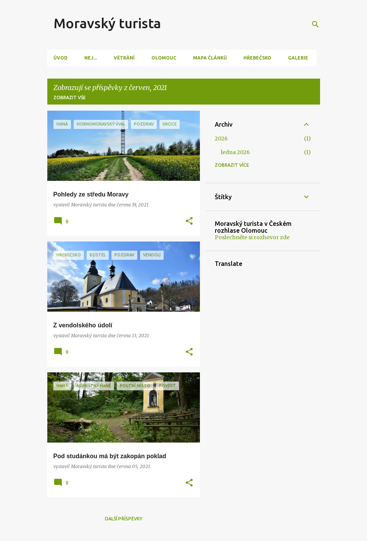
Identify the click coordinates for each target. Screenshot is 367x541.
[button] (189, 221)
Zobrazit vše (69, 97)
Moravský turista (107, 23)
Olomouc (163, 57)
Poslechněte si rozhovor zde (252, 237)
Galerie (298, 57)
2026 (221, 138)
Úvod (60, 57)
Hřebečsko (257, 57)
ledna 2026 (235, 152)
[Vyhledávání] (315, 24)
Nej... (90, 57)
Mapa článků (210, 57)
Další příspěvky (123, 518)
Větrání (124, 57)
